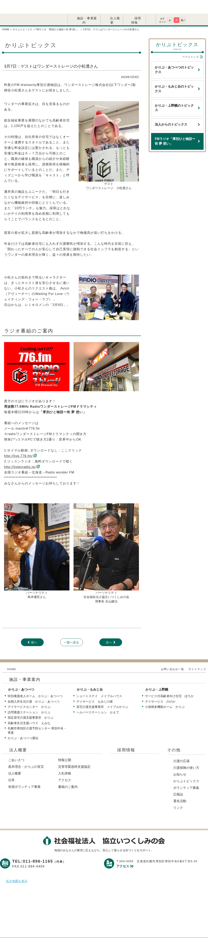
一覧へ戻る (71, 628)
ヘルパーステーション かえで (97, 698)
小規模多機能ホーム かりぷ (165, 693)
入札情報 (64, 759)
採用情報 (136, 7)
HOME (11, 655)
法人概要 (115, 7)
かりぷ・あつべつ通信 (23, 724)
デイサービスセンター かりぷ (29, 693)
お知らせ (179, 761)
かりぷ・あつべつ (21, 676)
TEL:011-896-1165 (39, 847)
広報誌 (178, 780)
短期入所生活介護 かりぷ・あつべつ (34, 688)
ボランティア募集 (186, 774)
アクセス (64, 766)
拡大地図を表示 (16, 867)
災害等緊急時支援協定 (74, 753)
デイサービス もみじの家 (94, 688)
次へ (109, 628)
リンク (178, 794)
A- (170, 6)
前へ (34, 628)
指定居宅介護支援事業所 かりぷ (30, 704)
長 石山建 (107, 587)
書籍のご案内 (68, 773)
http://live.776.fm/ (18, 442)
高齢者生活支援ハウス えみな (29, 709)
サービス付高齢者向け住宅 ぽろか (169, 682)
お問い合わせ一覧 (172, 655)
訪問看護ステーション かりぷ (29, 698)
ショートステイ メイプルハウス (99, 682)
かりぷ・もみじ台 (90, 676)
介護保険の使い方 (186, 754)
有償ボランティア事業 (24, 773)
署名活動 (179, 787)
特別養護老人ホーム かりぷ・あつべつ (35, 682)
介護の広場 (181, 747)
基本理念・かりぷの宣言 (26, 753)
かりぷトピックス (186, 767)
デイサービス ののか (160, 688)
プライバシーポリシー (71, 928)
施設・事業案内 (87, 7)
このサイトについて (110, 928)
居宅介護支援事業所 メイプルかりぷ (102, 693)
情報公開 (64, 746)
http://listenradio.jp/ (20, 453)
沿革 (11, 766)
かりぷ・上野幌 (156, 676)
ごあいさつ (16, 746)
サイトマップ (197, 655)
